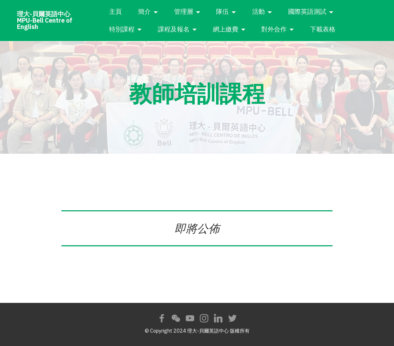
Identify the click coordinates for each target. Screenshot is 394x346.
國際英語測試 (323, 11)
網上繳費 (242, 29)
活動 (275, 11)
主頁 (132, 11)
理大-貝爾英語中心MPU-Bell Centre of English (56, 20)
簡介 (161, 11)
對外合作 (290, 29)
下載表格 (339, 29)
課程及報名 (190, 29)
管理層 (199, 11)
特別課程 (138, 29)
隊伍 (239, 11)
